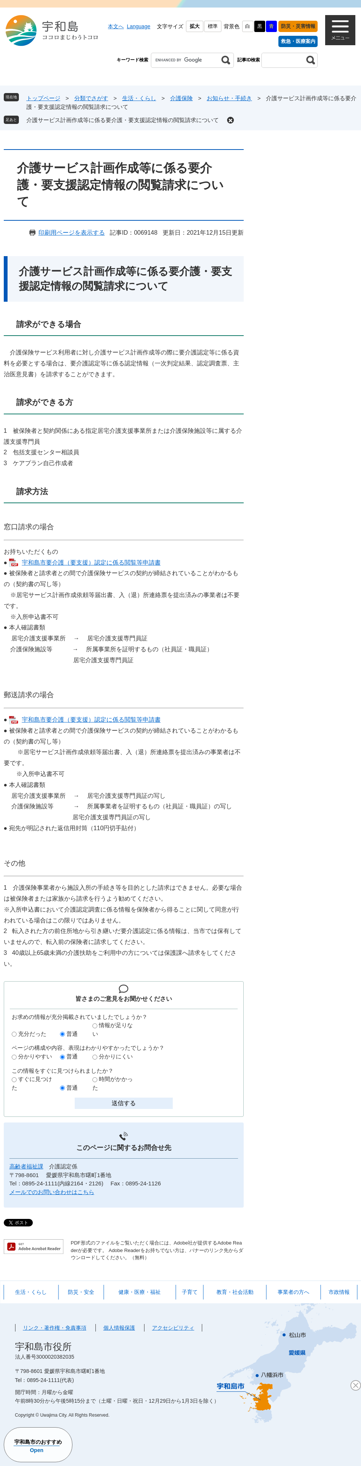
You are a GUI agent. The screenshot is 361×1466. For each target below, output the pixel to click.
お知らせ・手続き (229, 98)
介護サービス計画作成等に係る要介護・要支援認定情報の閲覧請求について (122, 120)
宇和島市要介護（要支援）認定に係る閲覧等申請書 (91, 562)
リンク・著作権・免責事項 (54, 1328)
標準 (213, 26)
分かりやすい (35, 1056)
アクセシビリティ (173, 1328)
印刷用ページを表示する (71, 232)
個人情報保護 (119, 1328)
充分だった (32, 1034)
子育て (190, 1292)
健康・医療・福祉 (139, 1292)
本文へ (116, 26)
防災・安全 (81, 1292)
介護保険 (181, 98)
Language (138, 26)
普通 (72, 1034)
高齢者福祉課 (26, 1166)
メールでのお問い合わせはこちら (51, 1192)
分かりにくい (116, 1056)
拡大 (195, 26)
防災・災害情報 (298, 26)
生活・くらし (139, 98)
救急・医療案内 (298, 41)
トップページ (43, 98)
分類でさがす (91, 98)
